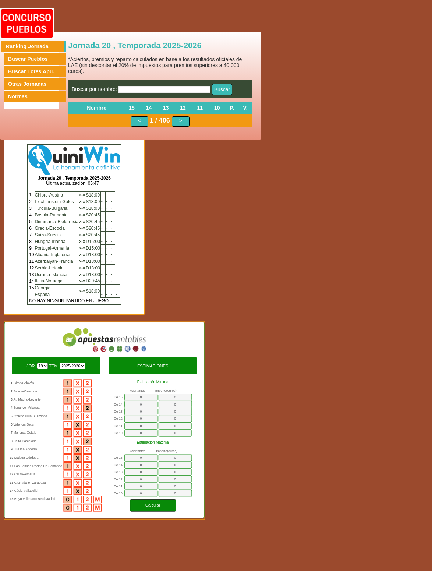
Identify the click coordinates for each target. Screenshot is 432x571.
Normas (18, 96)
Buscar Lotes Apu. (31, 71)
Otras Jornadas (27, 84)
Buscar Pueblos (28, 59)
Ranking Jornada (27, 46)
